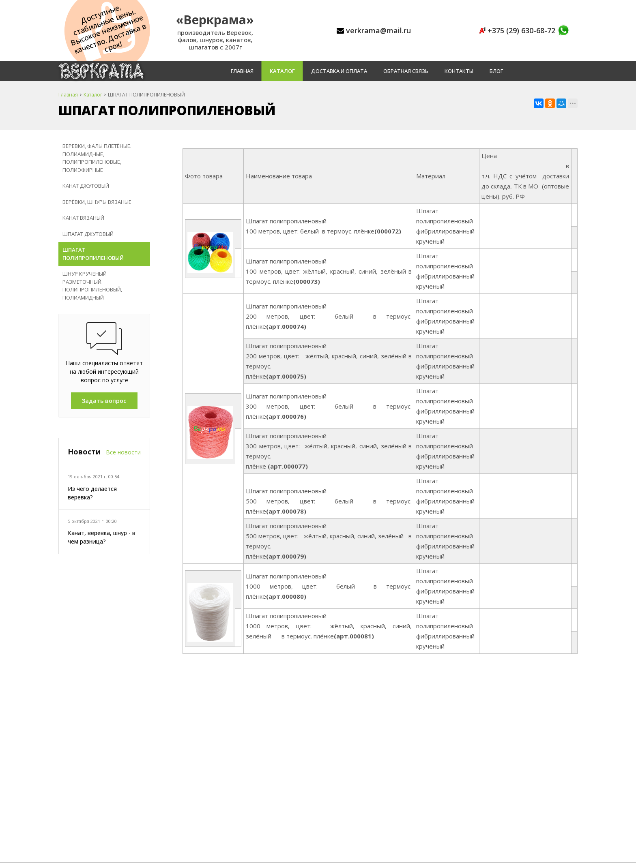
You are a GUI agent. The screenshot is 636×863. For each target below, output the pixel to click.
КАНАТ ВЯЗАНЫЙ (83, 217)
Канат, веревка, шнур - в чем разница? (101, 537)
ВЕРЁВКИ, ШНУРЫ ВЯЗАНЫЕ (96, 202)
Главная (242, 71)
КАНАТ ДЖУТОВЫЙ (85, 185)
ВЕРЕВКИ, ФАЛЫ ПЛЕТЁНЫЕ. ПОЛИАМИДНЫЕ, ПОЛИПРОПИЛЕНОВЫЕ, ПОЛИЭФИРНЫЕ (96, 157)
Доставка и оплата (339, 71)
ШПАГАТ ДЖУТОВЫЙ (88, 234)
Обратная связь (405, 71)
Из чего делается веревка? (92, 493)
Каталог (282, 71)
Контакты (459, 71)
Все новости (123, 452)
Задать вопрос (104, 401)
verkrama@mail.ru (378, 30)
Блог (496, 71)
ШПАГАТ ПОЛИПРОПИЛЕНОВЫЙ (93, 253)
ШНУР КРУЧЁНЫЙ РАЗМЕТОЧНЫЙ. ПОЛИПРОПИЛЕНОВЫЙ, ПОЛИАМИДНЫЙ (92, 285)
